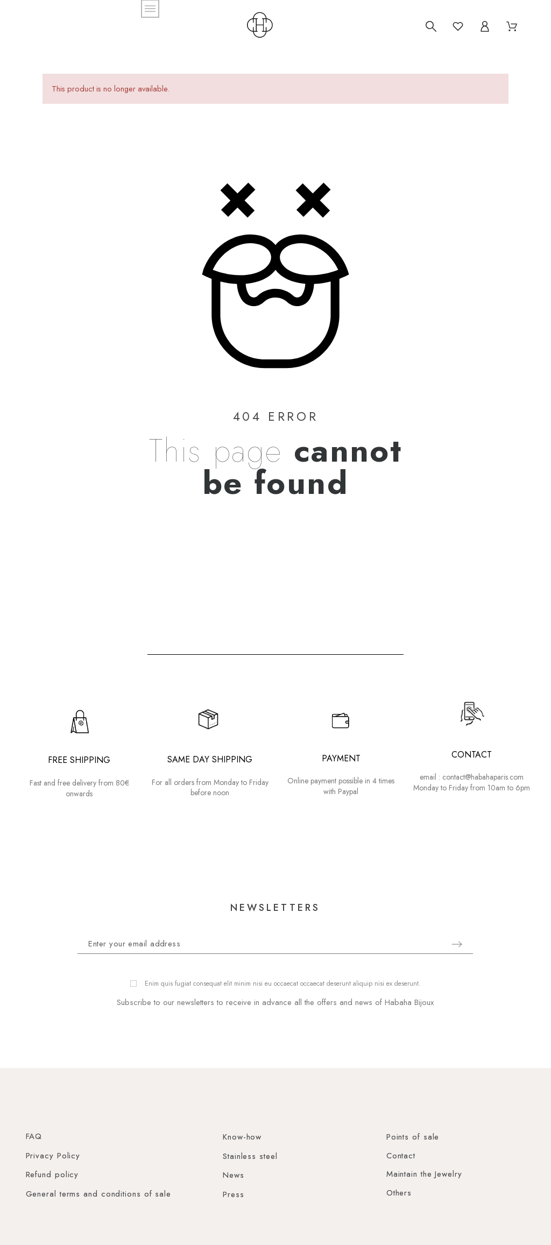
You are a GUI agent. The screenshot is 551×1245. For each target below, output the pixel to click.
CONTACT (471, 754)
